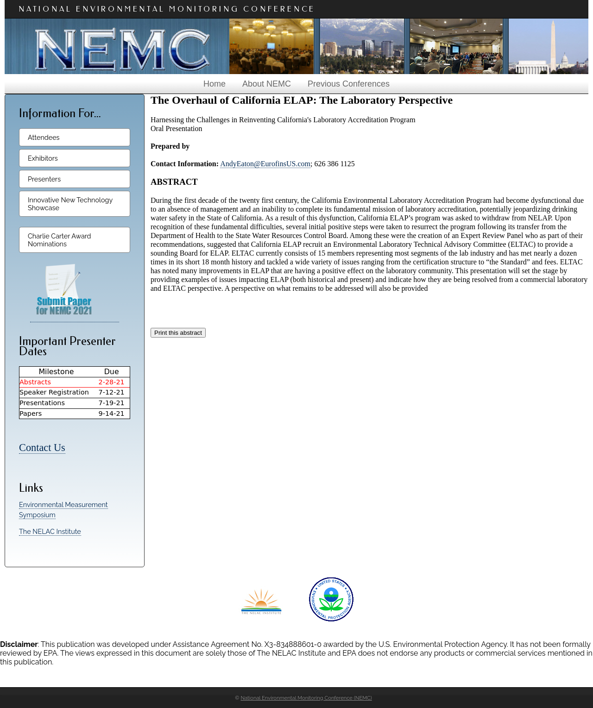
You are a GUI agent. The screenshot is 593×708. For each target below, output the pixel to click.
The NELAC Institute (50, 531)
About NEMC (266, 83)
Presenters (44, 179)
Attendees (44, 137)
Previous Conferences (349, 83)
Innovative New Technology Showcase (70, 204)
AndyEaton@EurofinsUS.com (265, 164)
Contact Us (42, 447)
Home (214, 83)
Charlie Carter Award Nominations (59, 240)
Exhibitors (43, 158)
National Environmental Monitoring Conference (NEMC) (306, 698)
